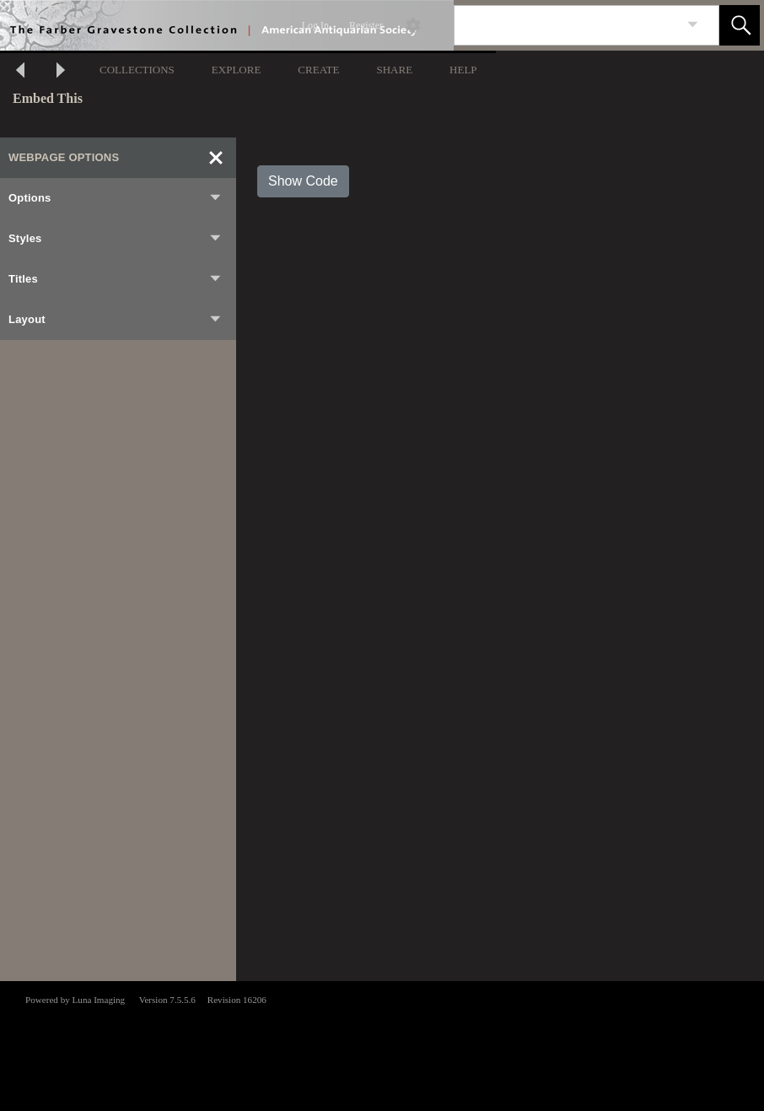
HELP (463, 69)
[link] (692, 25)
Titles (115, 279)
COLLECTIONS (137, 69)
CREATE (318, 69)
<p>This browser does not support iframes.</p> (382, 1044)
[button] (739, 25)
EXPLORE (236, 69)
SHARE (394, 69)
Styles (115, 238)
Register (366, 25)
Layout (115, 319)
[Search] (566, 25)
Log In (315, 25)
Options (115, 198)
